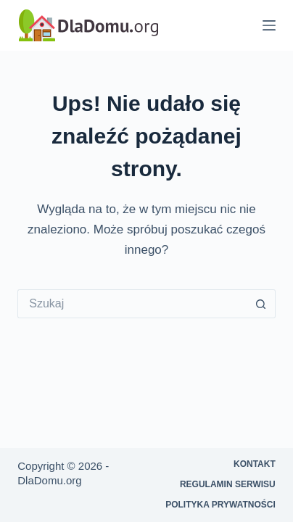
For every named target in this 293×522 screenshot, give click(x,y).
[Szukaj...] (132, 303)
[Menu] (269, 25)
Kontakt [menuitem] (255, 464)
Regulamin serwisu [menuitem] (228, 484)
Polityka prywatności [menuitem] (220, 505)
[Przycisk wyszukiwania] (261, 303)
